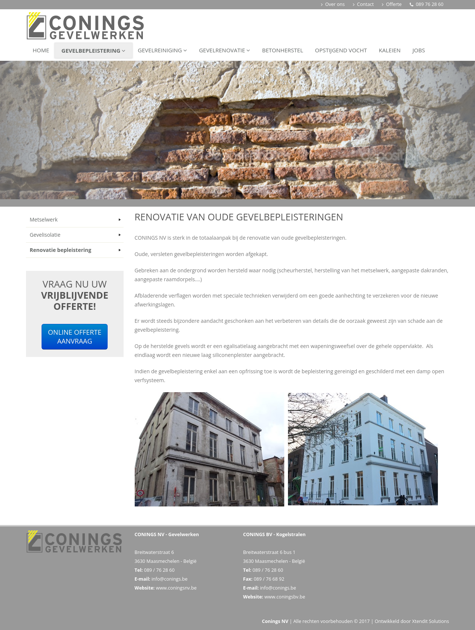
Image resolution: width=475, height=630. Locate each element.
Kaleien (390, 50)
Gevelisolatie (45, 234)
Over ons (333, 4)
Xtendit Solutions (430, 621)
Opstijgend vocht (341, 50)
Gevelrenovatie (224, 50)
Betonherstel (282, 50)
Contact (363, 4)
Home (41, 50)
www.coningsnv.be (176, 588)
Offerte (392, 4)
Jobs (419, 50)
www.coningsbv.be (284, 597)
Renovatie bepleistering (60, 249)
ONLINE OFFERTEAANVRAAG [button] (74, 336)
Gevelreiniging (162, 50)
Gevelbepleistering (94, 50)
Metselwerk (44, 219)
